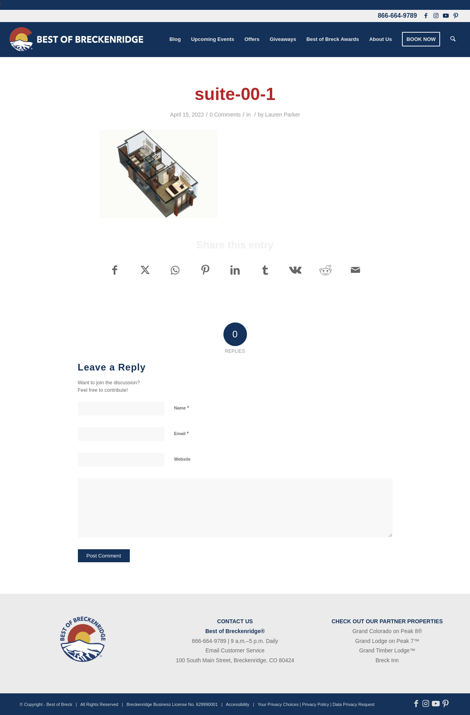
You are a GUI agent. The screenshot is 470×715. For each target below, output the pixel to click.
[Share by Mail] (355, 270)
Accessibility (237, 704)
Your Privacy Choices (278, 704)
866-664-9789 (397, 15)
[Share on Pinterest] (205, 270)
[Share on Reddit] (325, 270)
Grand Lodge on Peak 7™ (387, 641)
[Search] (453, 39)
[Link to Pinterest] (456, 16)
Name (181, 408)
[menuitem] (175, 39)
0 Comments (225, 114)
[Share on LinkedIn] (235, 270)
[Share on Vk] (295, 270)
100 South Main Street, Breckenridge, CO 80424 (235, 660)
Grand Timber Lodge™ (387, 650)
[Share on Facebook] (115, 270)
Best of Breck (59, 704)
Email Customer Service (234, 650)
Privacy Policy (315, 704)
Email (181, 433)
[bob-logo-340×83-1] (76, 39)
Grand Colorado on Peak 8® (387, 631)
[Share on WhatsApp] (175, 270)
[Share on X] (145, 270)
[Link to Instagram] (436, 16)
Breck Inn (387, 660)
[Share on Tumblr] (265, 270)
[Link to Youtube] (445, 16)
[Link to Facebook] (426, 16)
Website (182, 459)
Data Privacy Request (353, 704)
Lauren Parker (282, 114)
